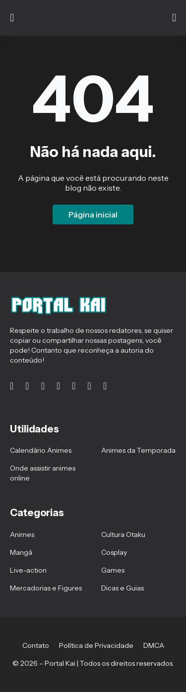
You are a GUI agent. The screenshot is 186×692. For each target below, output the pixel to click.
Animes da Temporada (138, 450)
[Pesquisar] (174, 18)
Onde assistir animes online (42, 473)
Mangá (21, 552)
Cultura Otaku (123, 534)
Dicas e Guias (122, 588)
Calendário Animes (40, 450)
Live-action (28, 570)
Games (112, 570)
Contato (35, 645)
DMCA (153, 645)
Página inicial (93, 214)
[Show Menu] (12, 18)
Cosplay (114, 552)
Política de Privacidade (96, 645)
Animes (22, 534)
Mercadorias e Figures (46, 588)
